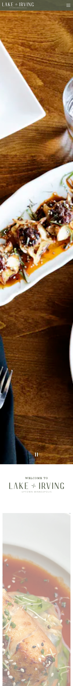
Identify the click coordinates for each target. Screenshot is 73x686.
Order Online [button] (36, 682)
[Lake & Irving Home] (18, 5)
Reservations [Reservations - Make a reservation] (36, 674)
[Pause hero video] (36, 420)
